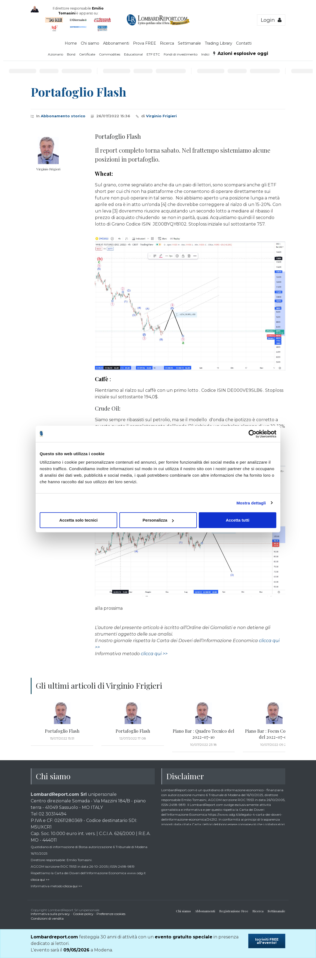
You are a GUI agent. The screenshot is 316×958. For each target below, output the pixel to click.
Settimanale (189, 43)
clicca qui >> (154, 653)
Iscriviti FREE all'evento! (266, 941)
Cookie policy (83, 914)
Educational (133, 54)
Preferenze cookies (111, 914)
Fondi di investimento (180, 54)
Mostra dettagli (251, 502)
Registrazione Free (233, 911)
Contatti (244, 43)
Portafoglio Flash (62, 731)
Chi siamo (90, 43)
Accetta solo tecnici (78, 520)
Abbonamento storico (63, 116)
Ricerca (167, 43)
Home (71, 43)
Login (271, 20)
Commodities (109, 54)
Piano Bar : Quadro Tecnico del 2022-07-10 (203, 734)
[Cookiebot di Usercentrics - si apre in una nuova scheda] (252, 434)
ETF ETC (153, 54)
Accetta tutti (237, 520)
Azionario (55, 54)
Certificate (87, 54)
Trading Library (218, 43)
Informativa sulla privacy (50, 914)
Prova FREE (144, 43)
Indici (205, 54)
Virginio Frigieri (161, 116)
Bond (71, 54)
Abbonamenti (116, 43)
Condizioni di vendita (47, 918)
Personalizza (158, 520)
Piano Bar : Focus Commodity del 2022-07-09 (274, 734)
